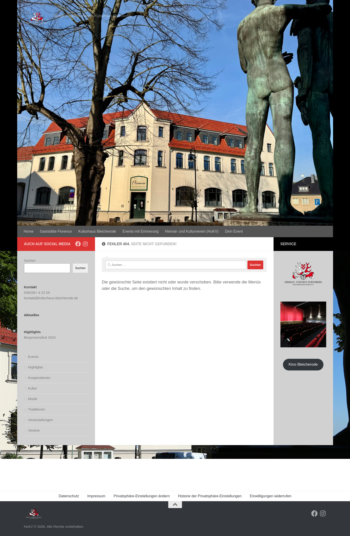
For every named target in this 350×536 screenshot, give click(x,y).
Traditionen (36, 409)
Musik (32, 399)
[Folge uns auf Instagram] (85, 244)
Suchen (30, 260)
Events (33, 357)
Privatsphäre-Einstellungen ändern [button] (142, 496)
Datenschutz (69, 496)
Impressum (96, 496)
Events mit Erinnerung (140, 231)
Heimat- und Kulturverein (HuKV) (192, 231)
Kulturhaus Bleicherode (97, 231)
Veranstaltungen (40, 420)
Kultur (32, 388)
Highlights (35, 367)
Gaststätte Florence (56, 231)
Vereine (34, 430)
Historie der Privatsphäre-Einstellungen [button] (209, 496)
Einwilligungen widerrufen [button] (270, 496)
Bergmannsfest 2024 (40, 337)
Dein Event (234, 231)
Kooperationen (39, 378)
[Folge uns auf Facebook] (78, 244)
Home (29, 231)
